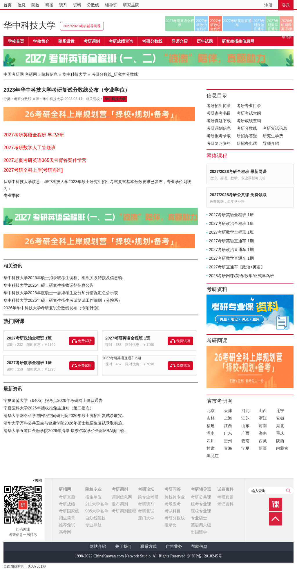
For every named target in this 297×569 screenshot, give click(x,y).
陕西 (280, 440)
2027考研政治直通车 (259, 25)
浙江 (263, 418)
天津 (228, 410)
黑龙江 (213, 456)
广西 (245, 433)
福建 (211, 425)
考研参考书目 (219, 113)
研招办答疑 (247, 135)
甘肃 (211, 448)
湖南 (211, 433)
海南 (263, 433)
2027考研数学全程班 (215, 25)
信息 (21, 5)
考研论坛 (146, 489)
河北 (245, 410)
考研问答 (172, 489)
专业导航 (93, 525)
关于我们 (123, 546)
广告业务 (174, 546)
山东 (245, 425)
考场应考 (172, 504)
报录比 (170, 525)
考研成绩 (67, 504)
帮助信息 (199, 546)
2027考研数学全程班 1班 (29, 362)
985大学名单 (96, 511)
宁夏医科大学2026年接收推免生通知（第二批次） (48, 408)
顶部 (275, 518)
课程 (275, 504)
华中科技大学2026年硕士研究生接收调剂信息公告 (48, 285)
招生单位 (93, 497)
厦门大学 (146, 518)
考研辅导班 (201, 489)
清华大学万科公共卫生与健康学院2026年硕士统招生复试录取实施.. (63, 423)
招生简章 (67, 518)
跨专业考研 (148, 497)
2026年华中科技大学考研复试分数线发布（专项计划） (52, 308)
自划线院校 (95, 518)
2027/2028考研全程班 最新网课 (238, 171)
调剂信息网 (122, 497)
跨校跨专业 (174, 497)
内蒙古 (282, 448)
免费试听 (85, 341)
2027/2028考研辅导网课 (82, 26)
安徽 (280, 418)
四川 (211, 440)
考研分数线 (247, 128)
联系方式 (148, 546)
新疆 (263, 448)
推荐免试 (67, 525)
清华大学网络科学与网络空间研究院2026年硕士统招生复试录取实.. (63, 415)
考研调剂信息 (219, 128)
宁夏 (245, 448)
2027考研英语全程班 (180, 23)
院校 (35, 5)
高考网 (65, 532)
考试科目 (172, 511)
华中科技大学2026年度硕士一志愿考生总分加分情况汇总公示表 (60, 292)
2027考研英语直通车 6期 (121, 358)
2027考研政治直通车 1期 (231, 249)
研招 (49, 5)
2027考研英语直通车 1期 (231, 241)
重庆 (280, 433)
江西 (228, 425)
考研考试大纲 (249, 113)
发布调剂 (120, 504)
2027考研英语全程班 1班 (127, 338)
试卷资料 (225, 489)
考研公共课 (201, 497)
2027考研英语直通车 (237, 23)
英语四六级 (201, 525)
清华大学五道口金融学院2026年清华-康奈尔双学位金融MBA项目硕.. (64, 430)
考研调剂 (92, 41)
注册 (268, 5)
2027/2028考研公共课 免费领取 (238, 194)
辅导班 (111, 5)
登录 (286, 5)
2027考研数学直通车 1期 (231, 258)
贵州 (228, 440)
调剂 (63, 5)
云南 (245, 440)
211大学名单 (96, 504)
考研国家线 (69, 511)
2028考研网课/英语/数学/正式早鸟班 (286, 25)
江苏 (245, 418)
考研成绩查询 (249, 120)
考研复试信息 (275, 128)
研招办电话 (247, 143)
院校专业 (93, 489)
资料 (77, 5)
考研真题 (67, 497)
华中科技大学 (29, 25)
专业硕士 (199, 518)
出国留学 (199, 532)
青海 (228, 448)
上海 (228, 418)
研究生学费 (273, 135)
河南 (263, 425)
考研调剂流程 (124, 511)
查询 (288, 490)
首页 (7, 5)
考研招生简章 (219, 105)
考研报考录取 (219, 135)
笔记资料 (225, 504)
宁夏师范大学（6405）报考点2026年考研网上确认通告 (53, 400)
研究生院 (131, 5)
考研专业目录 (249, 105)
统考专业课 (201, 504)
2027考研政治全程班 (201, 25)
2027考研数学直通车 (273, 25)
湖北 (280, 425)
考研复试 (146, 511)
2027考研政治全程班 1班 (29, 338)
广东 (228, 433)
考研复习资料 (219, 143)
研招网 (65, 489)
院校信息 (49, 74)
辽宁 (280, 410)
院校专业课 (201, 511)
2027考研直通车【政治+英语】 (237, 267)
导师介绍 (179, 41)
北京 (211, 410)
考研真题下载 (219, 120)
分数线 (93, 5)
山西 (263, 410)
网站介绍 (98, 546)
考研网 (31, 74)
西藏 (263, 440)
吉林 (211, 418)
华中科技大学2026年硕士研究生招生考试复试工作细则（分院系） (62, 300)
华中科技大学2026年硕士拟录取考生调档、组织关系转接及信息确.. (63, 277)
